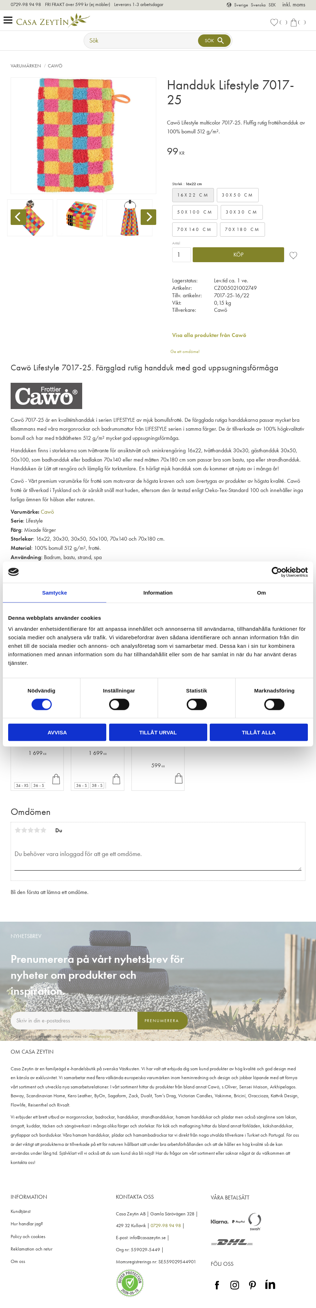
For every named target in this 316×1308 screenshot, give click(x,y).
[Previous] (18, 217)
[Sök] (214, 40)
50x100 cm (195, 212)
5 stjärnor (43, 830)
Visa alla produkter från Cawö (209, 335)
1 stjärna (18, 830)
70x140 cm (194, 229)
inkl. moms (293, 4)
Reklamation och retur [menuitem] (31, 1249)
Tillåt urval (158, 732)
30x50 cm (238, 195)
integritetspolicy (100, 1036)
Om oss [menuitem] (18, 1261)
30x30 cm (242, 212)
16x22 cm (193, 195)
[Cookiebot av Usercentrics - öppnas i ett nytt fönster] (277, 572)
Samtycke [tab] (54, 592)
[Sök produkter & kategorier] (141, 40)
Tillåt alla (259, 732)
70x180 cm (242, 229)
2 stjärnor (24, 830)
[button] (10, 20)
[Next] (148, 217)
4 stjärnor (37, 830)
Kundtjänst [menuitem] (20, 1211)
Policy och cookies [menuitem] (28, 1237)
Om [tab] (261, 592)
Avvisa (57, 732)
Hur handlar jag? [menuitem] (27, 1224)
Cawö (47, 511)
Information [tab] (158, 592)
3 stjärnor (30, 830)
